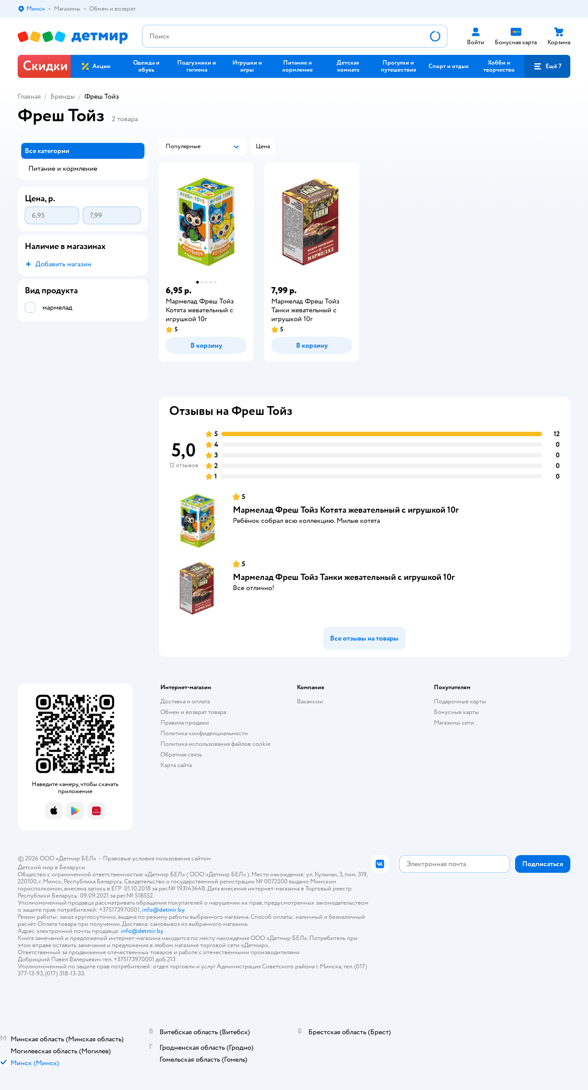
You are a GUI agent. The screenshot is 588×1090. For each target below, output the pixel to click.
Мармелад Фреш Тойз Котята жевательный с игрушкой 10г (346, 509)
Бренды (62, 96)
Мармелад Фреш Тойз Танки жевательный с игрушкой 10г (344, 577)
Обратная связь (181, 754)
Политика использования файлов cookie (215, 744)
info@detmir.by (163, 909)
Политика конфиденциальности (204, 733)
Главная (29, 96)
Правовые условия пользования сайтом (157, 858)
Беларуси (72, 867)
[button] (547, 66)
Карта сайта (176, 765)
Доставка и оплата (185, 701)
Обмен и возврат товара (193, 712)
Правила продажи (184, 722)
